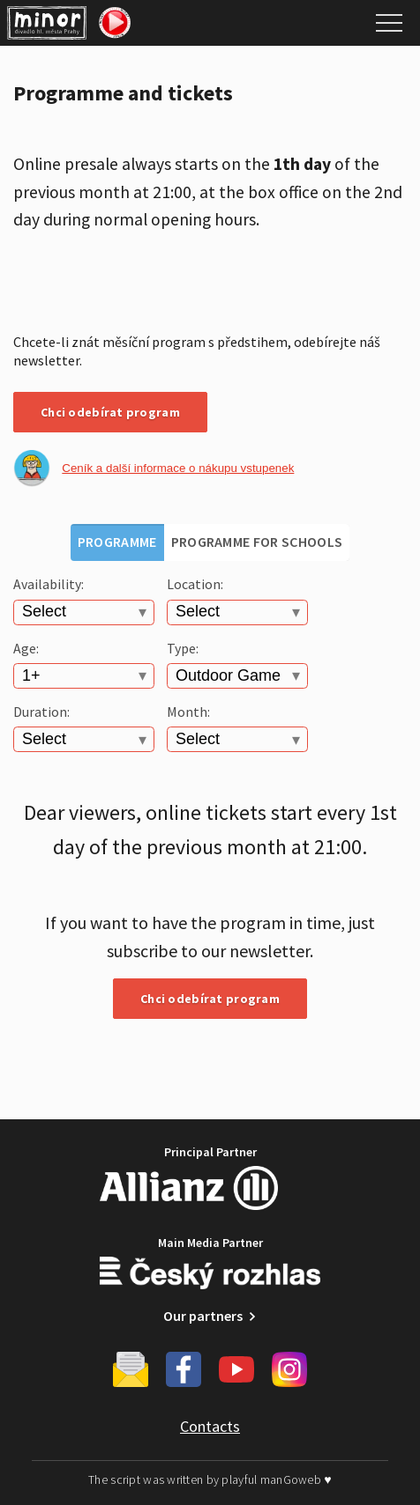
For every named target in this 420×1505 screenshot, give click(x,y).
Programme (117, 541)
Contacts (210, 1426)
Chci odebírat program (110, 412)
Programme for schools (257, 541)
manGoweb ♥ (296, 1479)
